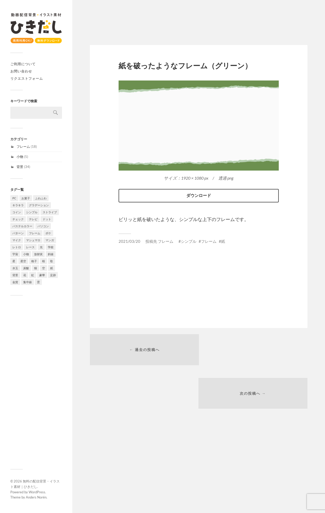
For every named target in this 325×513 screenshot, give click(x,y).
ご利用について (23, 64)
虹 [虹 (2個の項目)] (32, 275)
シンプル (188, 241)
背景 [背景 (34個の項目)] (15, 275)
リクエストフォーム (26, 78)
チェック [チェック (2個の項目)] (18, 219)
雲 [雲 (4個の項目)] (38, 282)
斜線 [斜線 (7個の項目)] (50, 254)
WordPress (37, 492)
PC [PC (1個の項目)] (14, 198)
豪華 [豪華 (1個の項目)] (42, 275)
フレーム (23, 146)
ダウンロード (198, 195)
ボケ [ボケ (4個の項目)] (48, 233)
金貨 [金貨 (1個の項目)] (15, 282)
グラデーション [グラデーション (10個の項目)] (39, 205)
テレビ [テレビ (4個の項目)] (33, 219)
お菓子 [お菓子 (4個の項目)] (25, 198)
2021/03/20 (129, 241)
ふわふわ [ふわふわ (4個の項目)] (41, 198)
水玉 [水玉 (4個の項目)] (15, 268)
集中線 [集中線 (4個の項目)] (27, 282)
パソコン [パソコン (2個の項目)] (43, 226)
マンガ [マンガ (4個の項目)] (49, 240)
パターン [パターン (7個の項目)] (18, 233)
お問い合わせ (21, 71)
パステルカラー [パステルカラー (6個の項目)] (22, 226)
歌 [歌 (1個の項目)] (51, 261)
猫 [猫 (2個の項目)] (35, 268)
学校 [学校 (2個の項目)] (50, 247)
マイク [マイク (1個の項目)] (16, 240)
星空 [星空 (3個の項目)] (23, 261)
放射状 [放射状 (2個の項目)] (38, 254)
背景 (20, 167)
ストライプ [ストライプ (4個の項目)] (50, 212)
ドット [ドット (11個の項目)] (47, 219)
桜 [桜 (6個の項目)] (43, 261)
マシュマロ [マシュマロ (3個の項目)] (33, 240)
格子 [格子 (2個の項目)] (34, 261)
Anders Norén (36, 497)
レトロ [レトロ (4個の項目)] (16, 247)
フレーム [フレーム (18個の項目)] (34, 233)
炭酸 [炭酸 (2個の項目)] (26, 268)
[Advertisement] (36, 382)
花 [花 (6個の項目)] (24, 275)
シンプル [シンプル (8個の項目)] (31, 212)
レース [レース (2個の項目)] (30, 247)
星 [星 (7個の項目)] (13, 261)
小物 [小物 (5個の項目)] (26, 254)
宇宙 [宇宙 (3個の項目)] (15, 254)
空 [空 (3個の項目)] (43, 268)
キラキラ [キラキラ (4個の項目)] (18, 205)
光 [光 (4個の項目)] (41, 247)
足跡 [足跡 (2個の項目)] (53, 275)
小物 (20, 157)
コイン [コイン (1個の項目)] (16, 212)
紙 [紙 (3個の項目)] (51, 268)
